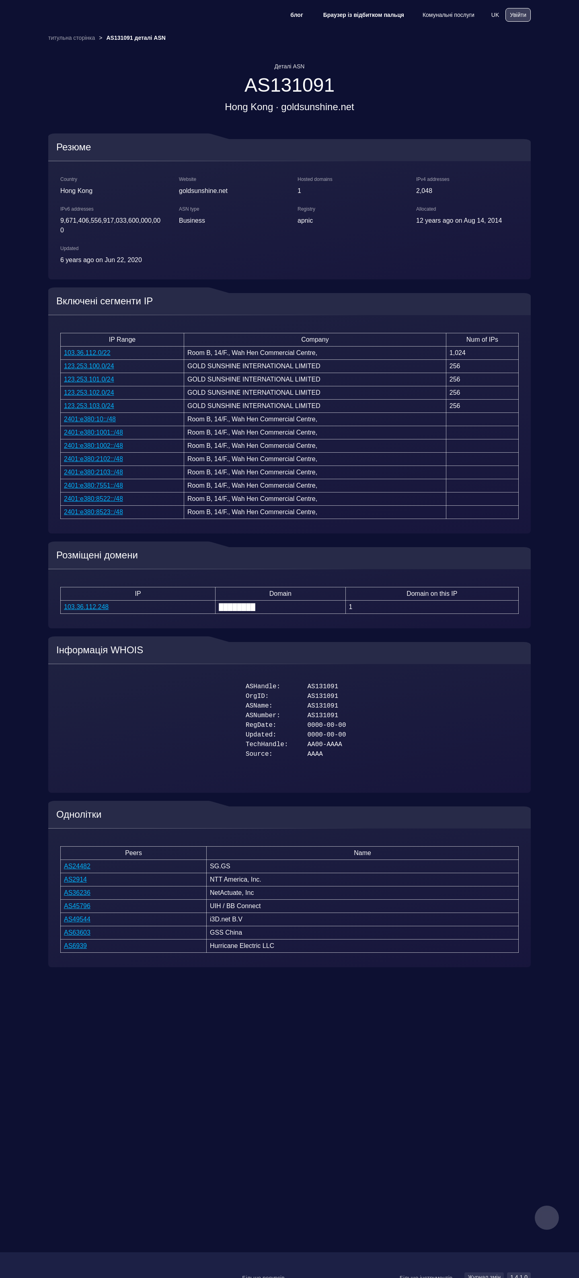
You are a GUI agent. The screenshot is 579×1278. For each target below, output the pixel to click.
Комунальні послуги (443, 15)
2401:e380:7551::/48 (93, 485)
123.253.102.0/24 (89, 392)
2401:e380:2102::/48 (93, 458)
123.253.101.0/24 (89, 379)
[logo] (88, 15)
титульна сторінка (71, 38)
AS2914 (75, 879)
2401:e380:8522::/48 (93, 498)
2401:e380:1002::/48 (93, 445)
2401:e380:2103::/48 (93, 472)
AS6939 (75, 945)
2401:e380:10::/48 (90, 419)
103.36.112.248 (86, 606)
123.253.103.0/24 (89, 405)
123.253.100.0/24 (89, 366)
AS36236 (77, 892)
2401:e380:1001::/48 (93, 432)
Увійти (518, 15)
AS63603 (77, 932)
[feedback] (547, 1218)
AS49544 (77, 919)
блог (291, 15)
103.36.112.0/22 (87, 352)
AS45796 (77, 906)
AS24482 (77, 866)
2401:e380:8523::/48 (93, 512)
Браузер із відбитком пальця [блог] (358, 15)
